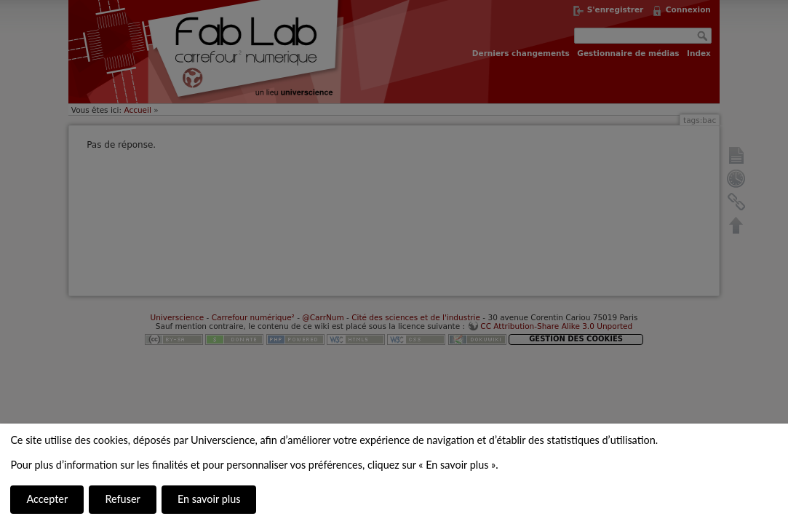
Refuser (122, 499)
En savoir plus (209, 499)
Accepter (47, 499)
